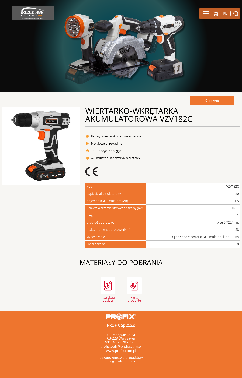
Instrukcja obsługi (108, 298)
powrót (212, 101)
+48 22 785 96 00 (123, 342)
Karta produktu (134, 298)
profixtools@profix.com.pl (121, 346)
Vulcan (33, 13)
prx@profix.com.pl (121, 361)
